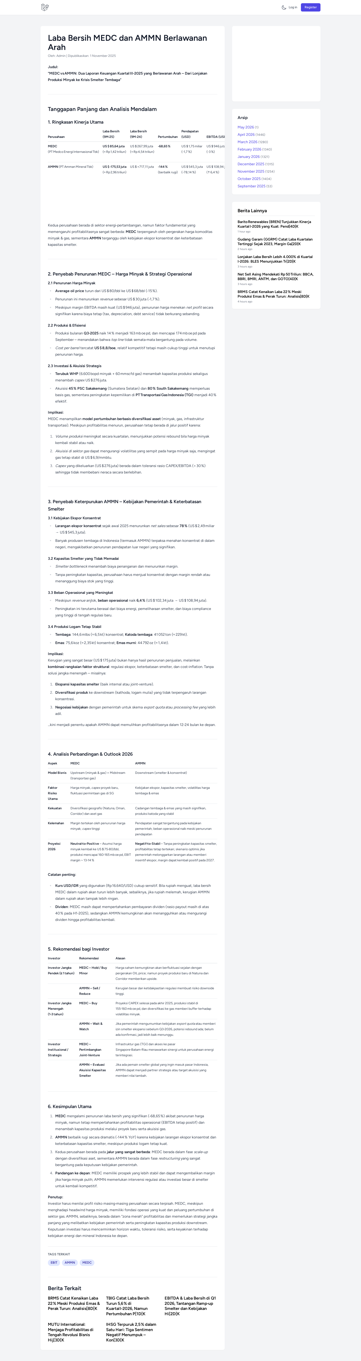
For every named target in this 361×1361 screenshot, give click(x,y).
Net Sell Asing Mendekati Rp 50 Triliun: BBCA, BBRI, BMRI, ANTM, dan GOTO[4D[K (276, 276)
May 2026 (248, 127)
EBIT (54, 1263)
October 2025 (254, 179)
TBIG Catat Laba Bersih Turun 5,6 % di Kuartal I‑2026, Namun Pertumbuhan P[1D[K (127, 1306)
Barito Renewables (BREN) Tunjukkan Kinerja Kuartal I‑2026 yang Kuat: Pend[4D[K (274, 224)
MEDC (87, 1263)
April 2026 (251, 134)
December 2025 (256, 164)
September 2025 (255, 186)
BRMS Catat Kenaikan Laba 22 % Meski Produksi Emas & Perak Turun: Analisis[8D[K (74, 1303)
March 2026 (253, 142)
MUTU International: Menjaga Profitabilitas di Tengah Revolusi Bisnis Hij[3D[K (70, 1332)
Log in (293, 7)
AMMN (70, 1263)
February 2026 (255, 149)
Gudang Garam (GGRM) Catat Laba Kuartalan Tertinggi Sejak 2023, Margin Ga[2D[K (275, 241)
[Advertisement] (276, 64)
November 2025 (256, 171)
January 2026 (253, 156)
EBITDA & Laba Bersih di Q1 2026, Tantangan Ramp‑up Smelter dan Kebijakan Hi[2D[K (190, 1306)
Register (311, 7)
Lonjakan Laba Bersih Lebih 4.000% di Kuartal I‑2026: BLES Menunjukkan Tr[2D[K (275, 259)
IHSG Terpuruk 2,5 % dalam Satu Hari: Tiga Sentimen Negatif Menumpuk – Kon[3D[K (131, 1332)
